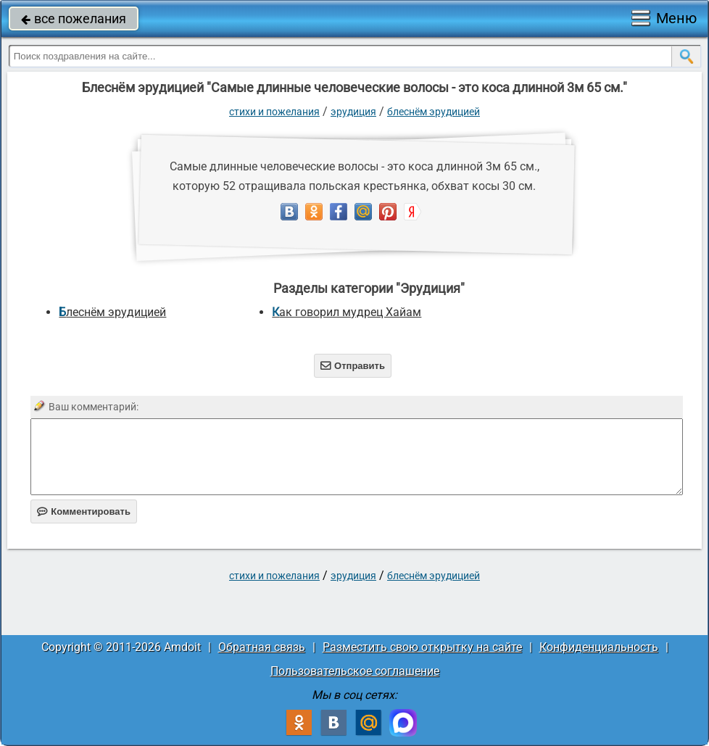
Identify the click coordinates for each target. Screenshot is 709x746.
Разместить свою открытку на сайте (422, 647)
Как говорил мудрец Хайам (346, 312)
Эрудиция (353, 111)
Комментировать (83, 511)
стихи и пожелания (274, 111)
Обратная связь (261, 647)
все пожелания (73, 18)
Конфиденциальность (598, 647)
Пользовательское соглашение (354, 671)
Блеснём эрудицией (433, 111)
